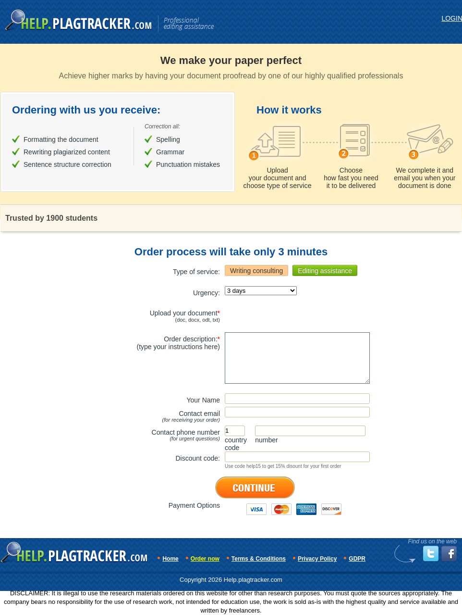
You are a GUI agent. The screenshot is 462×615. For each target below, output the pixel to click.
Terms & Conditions (258, 558)
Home (170, 558)
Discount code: (197, 458)
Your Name (203, 400)
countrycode (236, 444)
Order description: (178, 343)
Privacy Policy (317, 558)
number (266, 440)
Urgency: (206, 293)
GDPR (357, 558)
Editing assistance (325, 271)
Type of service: (196, 272)
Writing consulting (256, 271)
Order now (205, 558)
